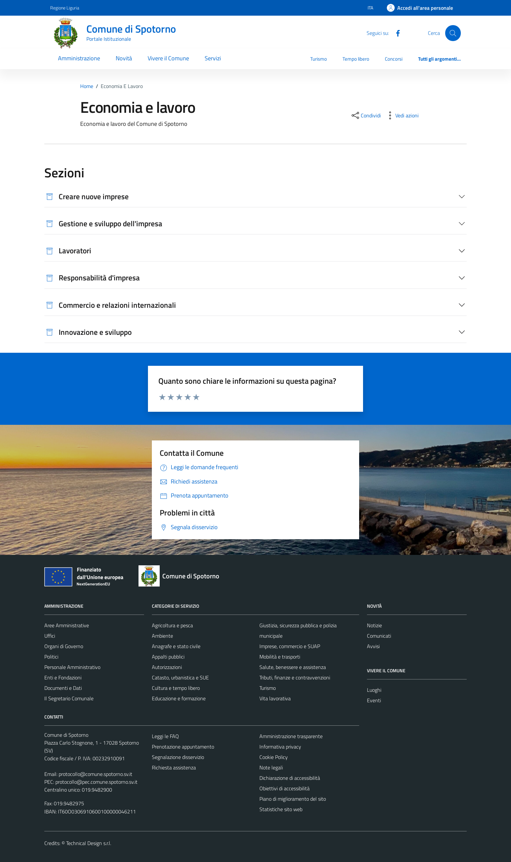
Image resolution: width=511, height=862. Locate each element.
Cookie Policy (273, 757)
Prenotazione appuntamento (183, 747)
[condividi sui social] (365, 115)
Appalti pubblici (168, 657)
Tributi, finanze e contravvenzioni (294, 677)
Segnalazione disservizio (178, 757)
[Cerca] (453, 33)
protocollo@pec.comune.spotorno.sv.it (96, 782)
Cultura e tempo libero (176, 688)
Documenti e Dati (63, 688)
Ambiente (162, 636)
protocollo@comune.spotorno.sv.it (95, 774)
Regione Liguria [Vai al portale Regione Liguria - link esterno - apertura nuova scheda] (64, 7)
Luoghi (374, 690)
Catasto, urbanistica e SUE (180, 677)
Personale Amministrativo (72, 667)
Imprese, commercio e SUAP (289, 646)
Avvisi (373, 646)
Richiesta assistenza (174, 767)
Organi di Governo (63, 646)
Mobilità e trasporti (279, 657)
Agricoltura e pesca (172, 625)
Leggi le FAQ (165, 736)
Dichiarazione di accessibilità (289, 778)
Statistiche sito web (280, 809)
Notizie (374, 625)
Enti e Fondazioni (62, 677)
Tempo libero (356, 59)
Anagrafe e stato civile (176, 646)
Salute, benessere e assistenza (292, 667)
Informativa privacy (280, 747)
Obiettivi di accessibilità (284, 788)
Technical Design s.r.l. (88, 843)
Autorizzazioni (167, 667)
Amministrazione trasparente (291, 736)
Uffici (49, 636)
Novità (124, 58)
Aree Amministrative (66, 625)
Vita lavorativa (275, 698)
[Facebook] (395, 33)
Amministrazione (79, 58)
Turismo (318, 59)
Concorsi (393, 59)
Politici (51, 657)
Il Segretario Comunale (69, 698)
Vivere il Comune (168, 58)
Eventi (374, 700)
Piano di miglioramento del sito (292, 799)
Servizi (213, 58)
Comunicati (379, 636)
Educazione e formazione (179, 698)
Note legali (271, 767)
